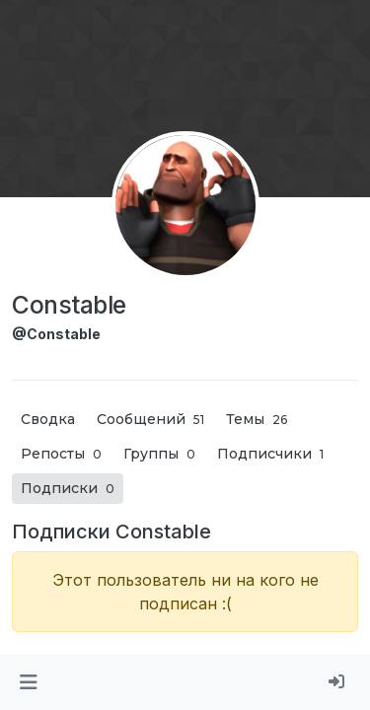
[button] (28, 682)
